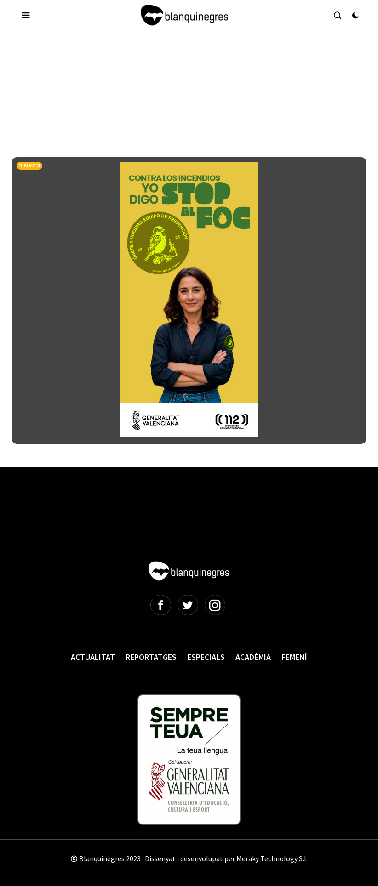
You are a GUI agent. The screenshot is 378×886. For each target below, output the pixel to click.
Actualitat (93, 657)
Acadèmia (253, 657)
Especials (206, 657)
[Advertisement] (179, 64)
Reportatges (151, 657)
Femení (294, 657)
